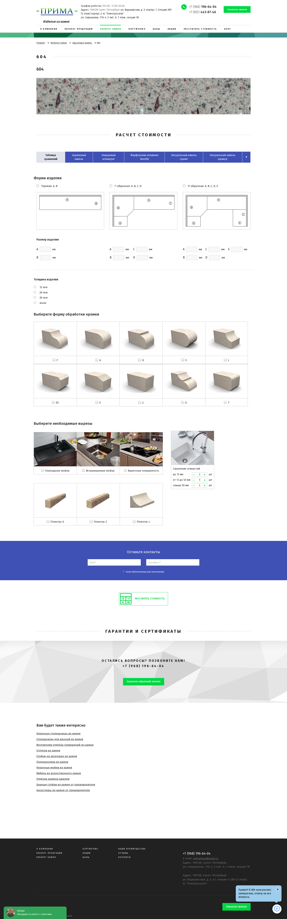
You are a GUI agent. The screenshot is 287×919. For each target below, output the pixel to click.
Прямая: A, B (49, 186)
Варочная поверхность (143, 470)
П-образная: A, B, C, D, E (203, 186)
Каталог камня (59, 43)
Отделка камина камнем (53, 779)
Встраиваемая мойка (100, 470)
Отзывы (123, 853)
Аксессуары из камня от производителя (63, 790)
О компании (44, 849)
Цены (86, 857)
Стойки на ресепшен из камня (56, 756)
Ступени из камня (48, 750)
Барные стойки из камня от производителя (65, 784)
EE (57, 402)
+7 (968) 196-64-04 (143, 666)
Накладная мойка (57, 470)
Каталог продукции (49, 853)
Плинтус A (57, 521)
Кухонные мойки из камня (54, 767)
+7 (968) (203, 7)
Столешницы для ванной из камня (59, 739)
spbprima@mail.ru (206, 858)
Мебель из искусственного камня (58, 773)
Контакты (124, 857)
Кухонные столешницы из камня (58, 733)
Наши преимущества (132, 849)
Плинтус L (143, 521)
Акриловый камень (82, 43)
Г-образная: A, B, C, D (128, 186)
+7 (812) (202, 12)
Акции (87, 853)
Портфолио (90, 849)
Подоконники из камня (52, 762)
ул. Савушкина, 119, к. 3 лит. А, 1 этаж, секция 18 (110, 17)
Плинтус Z (100, 521)
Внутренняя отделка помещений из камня (65, 745)
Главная (40, 43)
